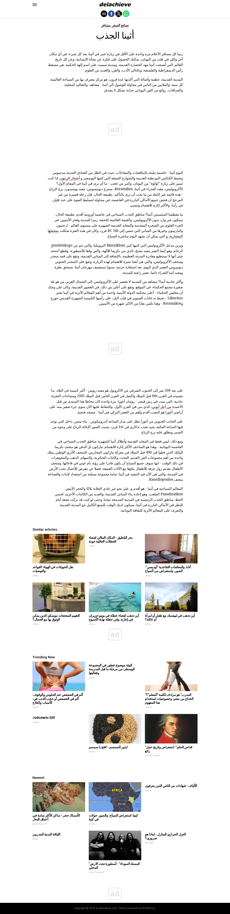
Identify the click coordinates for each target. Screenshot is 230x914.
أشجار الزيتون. (69, 177)
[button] (34, 4)
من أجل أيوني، (161, 406)
